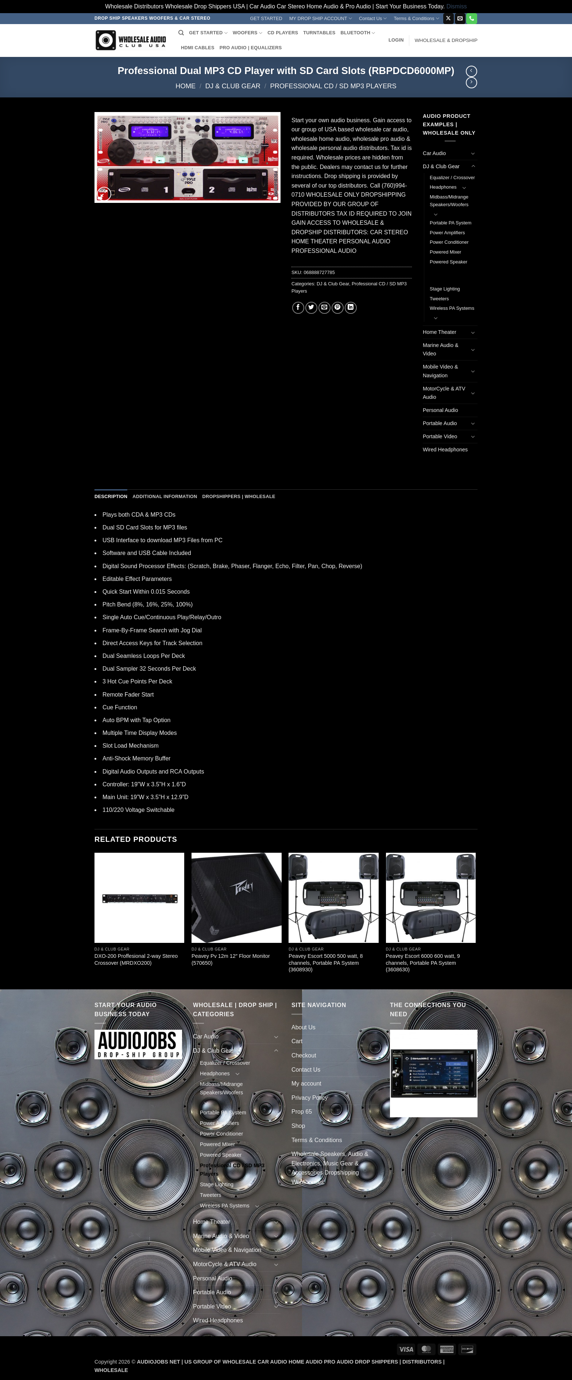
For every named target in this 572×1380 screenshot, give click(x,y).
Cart (296, 1041)
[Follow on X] (448, 18)
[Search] (181, 33)
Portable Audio (440, 423)
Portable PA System (450, 222)
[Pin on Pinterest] (338, 308)
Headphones (443, 187)
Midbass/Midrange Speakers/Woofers (449, 200)
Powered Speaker (448, 262)
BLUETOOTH (358, 33)
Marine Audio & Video (441, 349)
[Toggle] (473, 153)
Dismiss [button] (457, 6)
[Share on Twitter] (311, 308)
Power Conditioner (449, 242)
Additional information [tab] (164, 496)
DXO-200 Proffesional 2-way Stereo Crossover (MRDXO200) (136, 959)
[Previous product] (471, 82)
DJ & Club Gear (232, 86)
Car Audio (434, 153)
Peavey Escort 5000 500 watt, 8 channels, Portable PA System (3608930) (326, 962)
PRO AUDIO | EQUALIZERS (251, 47)
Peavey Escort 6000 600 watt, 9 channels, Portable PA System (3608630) (423, 962)
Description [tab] (110, 496)
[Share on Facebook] (298, 308)
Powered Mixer (445, 252)
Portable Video (440, 436)
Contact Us (373, 18)
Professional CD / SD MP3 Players (333, 86)
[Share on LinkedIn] (351, 308)
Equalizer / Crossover (452, 177)
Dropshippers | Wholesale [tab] (238, 496)
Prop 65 (301, 1112)
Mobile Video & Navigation (440, 371)
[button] (396, 40)
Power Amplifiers (447, 232)
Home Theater (439, 332)
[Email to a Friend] (324, 308)
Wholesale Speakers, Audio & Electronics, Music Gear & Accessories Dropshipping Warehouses (329, 1168)
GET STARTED (266, 18)
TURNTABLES (319, 32)
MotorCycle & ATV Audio (444, 393)
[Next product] (471, 71)
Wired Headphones (445, 449)
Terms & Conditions (416, 18)
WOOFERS (247, 33)
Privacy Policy (309, 1098)
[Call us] (471, 18)
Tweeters (439, 298)
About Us (303, 1027)
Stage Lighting (445, 289)
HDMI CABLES (197, 47)
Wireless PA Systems (452, 308)
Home (185, 86)
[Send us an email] (460, 18)
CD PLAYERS (282, 32)
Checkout (303, 1055)
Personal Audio (440, 410)
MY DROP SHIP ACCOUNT (320, 18)
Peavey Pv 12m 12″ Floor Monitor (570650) (231, 959)
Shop (298, 1126)
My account (306, 1083)
